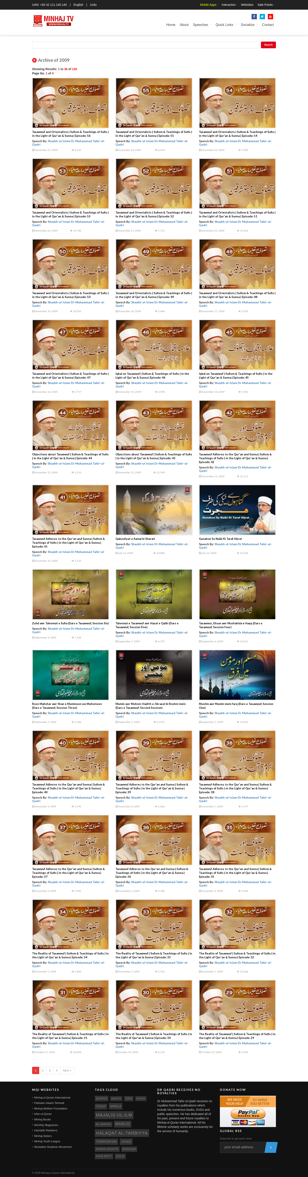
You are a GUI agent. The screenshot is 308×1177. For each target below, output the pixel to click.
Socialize (248, 25)
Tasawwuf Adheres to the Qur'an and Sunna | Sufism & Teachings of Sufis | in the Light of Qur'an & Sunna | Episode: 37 (68, 872)
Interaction (228, 4)
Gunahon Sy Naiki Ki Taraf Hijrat (220, 538)
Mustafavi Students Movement (53, 1146)
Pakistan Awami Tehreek (49, 1103)
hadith (116, 1098)
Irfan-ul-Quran (43, 1113)
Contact (268, 25)
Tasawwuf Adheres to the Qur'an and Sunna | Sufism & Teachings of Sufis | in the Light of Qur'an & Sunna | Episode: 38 (235, 788)
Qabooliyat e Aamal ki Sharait (135, 538)
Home (170, 25)
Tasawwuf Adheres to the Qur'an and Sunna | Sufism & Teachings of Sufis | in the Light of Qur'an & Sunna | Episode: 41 (68, 542)
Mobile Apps (208, 4)
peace (140, 1098)
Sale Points (265, 4)
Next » (67, 1070)
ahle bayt (104, 1156)
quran (101, 1098)
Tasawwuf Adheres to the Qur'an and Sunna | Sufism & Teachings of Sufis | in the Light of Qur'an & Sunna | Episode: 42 (235, 458)
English (78, 4)
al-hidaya (103, 1124)
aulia (120, 1156)
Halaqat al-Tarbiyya (122, 1133)
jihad (126, 1141)
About (184, 25)
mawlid (122, 1124)
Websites (247, 4)
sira (128, 1098)
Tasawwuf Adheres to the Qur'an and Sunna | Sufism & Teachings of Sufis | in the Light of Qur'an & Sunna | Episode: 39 (152, 788)
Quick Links (224, 25)
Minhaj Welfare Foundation (50, 1108)
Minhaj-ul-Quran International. (58, 1172)
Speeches (200, 25)
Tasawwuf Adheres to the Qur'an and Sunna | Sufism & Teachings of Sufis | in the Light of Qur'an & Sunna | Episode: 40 (68, 788)
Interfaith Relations (45, 1130)
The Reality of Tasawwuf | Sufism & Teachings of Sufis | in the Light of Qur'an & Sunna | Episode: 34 (70, 955)
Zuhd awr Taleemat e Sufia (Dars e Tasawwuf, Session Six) (70, 623)
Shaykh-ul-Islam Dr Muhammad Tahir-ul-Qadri (68, 142)
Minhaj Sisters (43, 1136)
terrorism (106, 1141)
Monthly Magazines (46, 1125)
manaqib (129, 1149)
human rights (107, 1149)
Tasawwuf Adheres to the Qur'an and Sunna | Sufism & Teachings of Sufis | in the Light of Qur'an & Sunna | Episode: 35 (235, 872)
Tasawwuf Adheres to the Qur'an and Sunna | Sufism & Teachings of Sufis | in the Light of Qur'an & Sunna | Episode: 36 (152, 872)
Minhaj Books (42, 1119)
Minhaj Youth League (47, 1141)
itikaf (101, 1106)
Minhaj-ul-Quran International (52, 1097)
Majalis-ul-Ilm (114, 1115)
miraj (115, 1106)
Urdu (93, 4)
